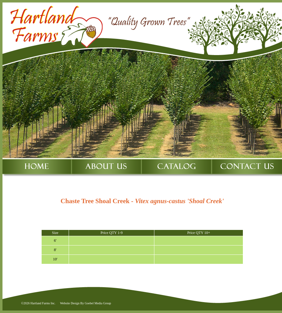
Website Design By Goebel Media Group (85, 303)
